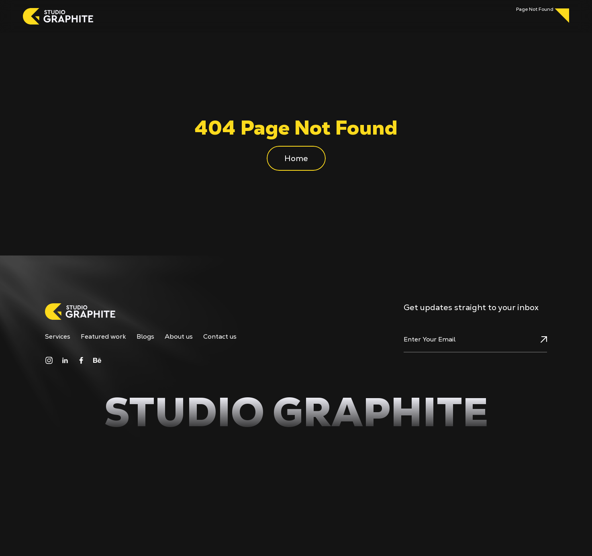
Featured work (103, 337)
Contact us (220, 337)
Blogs (145, 337)
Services (57, 337)
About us (179, 337)
